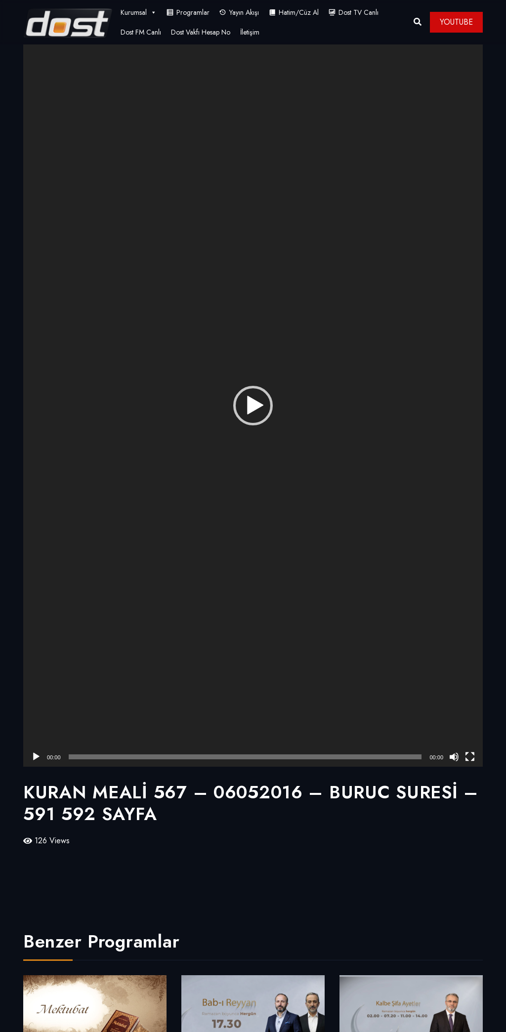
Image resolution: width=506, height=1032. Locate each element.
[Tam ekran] (470, 757)
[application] (253, 405)
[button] (253, 405)
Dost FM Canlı (141, 32)
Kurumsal (139, 12)
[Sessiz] (454, 757)
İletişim (249, 32)
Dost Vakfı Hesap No (200, 32)
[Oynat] (36, 757)
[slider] (245, 756)
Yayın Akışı (244, 12)
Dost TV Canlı (358, 12)
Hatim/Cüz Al (299, 12)
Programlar (193, 12)
